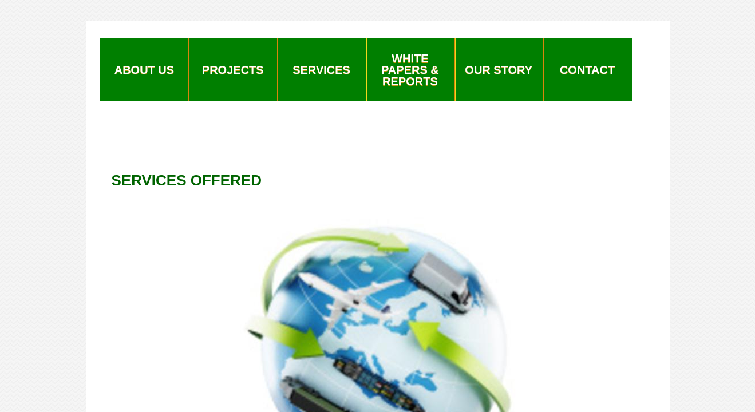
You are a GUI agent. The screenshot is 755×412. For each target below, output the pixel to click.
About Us (144, 70)
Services (321, 70)
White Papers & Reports (410, 70)
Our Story (498, 70)
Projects (233, 70)
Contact (587, 70)
